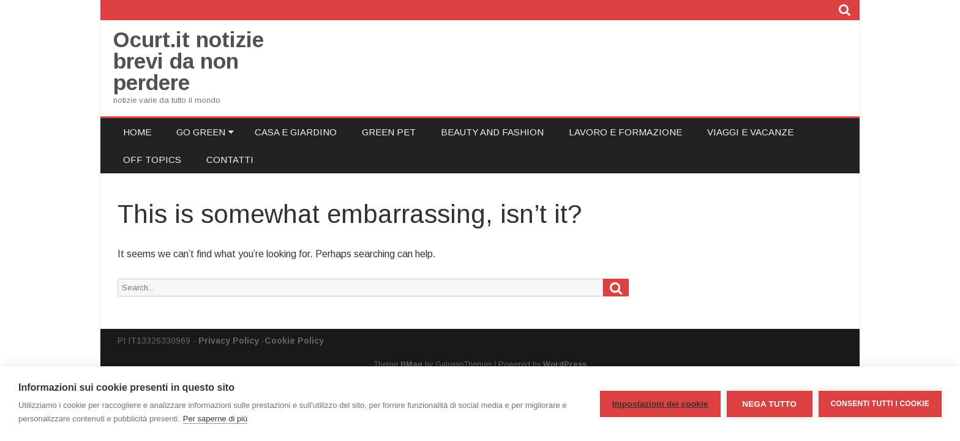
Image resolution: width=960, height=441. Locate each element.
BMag (411, 364)
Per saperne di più (215, 418)
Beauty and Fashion (492, 132)
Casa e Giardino (296, 132)
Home (137, 132)
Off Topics (152, 159)
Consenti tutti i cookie (880, 403)
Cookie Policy (294, 340)
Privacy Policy (228, 340)
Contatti (229, 159)
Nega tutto (769, 404)
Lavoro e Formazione (625, 132)
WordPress (565, 364)
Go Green (200, 132)
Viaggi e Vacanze (750, 132)
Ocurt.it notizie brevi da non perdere (188, 61)
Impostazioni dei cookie (660, 404)
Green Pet (389, 132)
